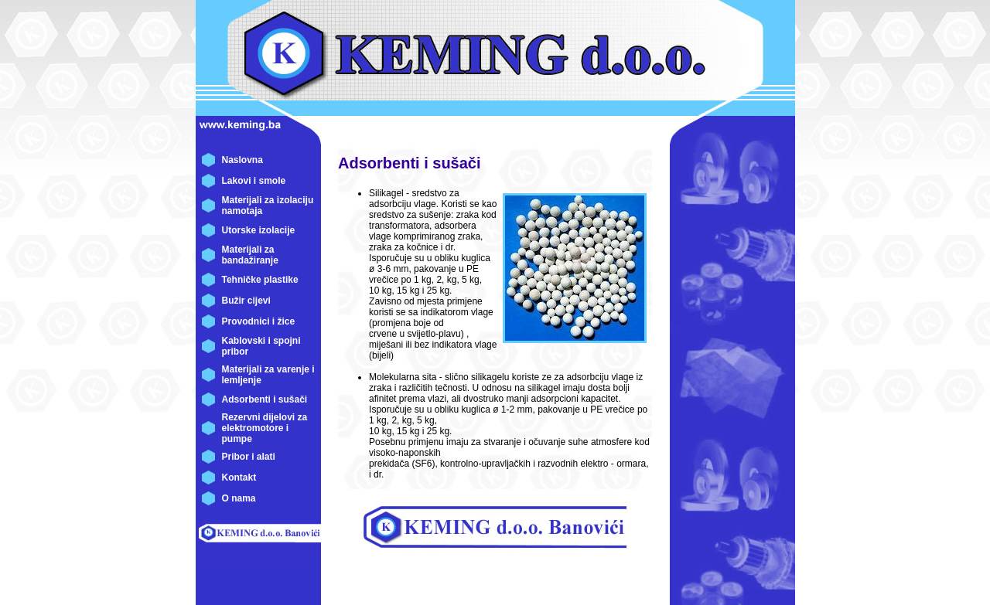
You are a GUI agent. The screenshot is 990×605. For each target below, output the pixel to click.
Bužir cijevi (246, 300)
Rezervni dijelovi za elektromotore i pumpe (265, 428)
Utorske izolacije (258, 230)
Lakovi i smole (254, 180)
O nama (239, 498)
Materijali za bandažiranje (250, 255)
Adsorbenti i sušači (265, 399)
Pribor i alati (248, 456)
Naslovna (242, 160)
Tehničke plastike (260, 279)
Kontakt (239, 477)
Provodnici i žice (258, 321)
